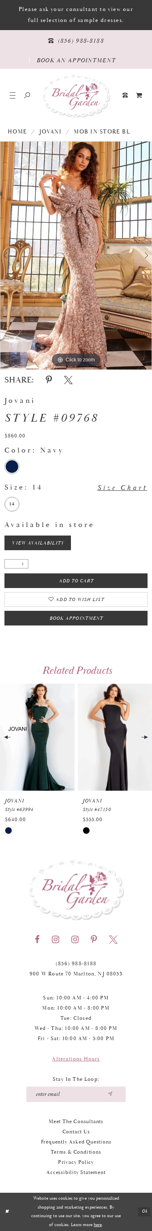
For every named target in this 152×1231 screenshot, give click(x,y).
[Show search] (27, 95)
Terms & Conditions (76, 1152)
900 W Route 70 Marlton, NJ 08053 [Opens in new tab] (76, 974)
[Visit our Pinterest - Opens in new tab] (94, 939)
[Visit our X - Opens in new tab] (113, 939)
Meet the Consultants (76, 1121)
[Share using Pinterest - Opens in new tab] (49, 380)
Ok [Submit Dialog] (145, 1211)
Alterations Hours (76, 1059)
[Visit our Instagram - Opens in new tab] (55, 939)
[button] (13, 95)
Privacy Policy (76, 1162)
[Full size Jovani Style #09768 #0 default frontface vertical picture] (76, 256)
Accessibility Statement (75, 1172)
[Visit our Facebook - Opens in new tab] (37, 939)
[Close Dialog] (7, 1212)
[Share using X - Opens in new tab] (68, 380)
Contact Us (76, 1131)
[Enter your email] (76, 1094)
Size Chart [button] (122, 487)
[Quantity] (16, 564)
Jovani (50, 132)
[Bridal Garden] (76, 95)
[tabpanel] (76, 256)
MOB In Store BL (102, 132)
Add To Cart (76, 581)
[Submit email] (110, 1094)
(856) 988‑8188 (76, 963)
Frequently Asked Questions (76, 1142)
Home (17, 132)
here (98, 1225)
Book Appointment (76, 618)
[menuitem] (139, 95)
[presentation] (37, 737)
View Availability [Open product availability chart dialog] (38, 543)
